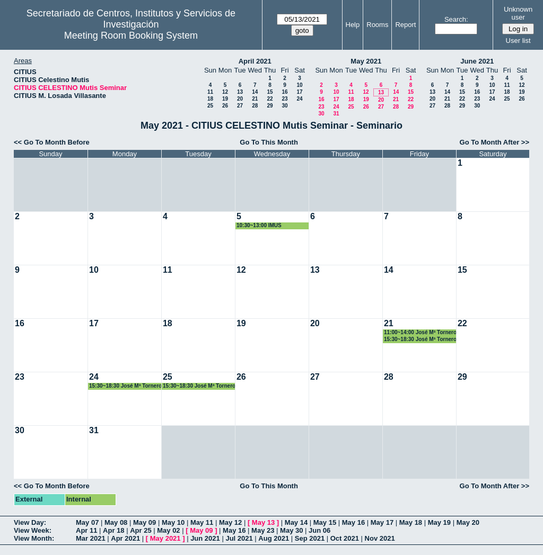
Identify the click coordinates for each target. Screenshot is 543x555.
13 (240, 92)
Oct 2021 (344, 538)
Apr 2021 (125, 538)
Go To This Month (269, 142)
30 (284, 106)
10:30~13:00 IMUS (259, 225)
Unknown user (518, 13)
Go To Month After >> (494, 142)
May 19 (439, 522)
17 (299, 92)
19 (225, 99)
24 (299, 99)
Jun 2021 (205, 538)
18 (210, 99)
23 (284, 99)
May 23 (262, 530)
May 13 (263, 522)
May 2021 (366, 61)
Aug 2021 (273, 538)
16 (284, 92)
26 (225, 106)
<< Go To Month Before (52, 142)
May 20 (468, 522)
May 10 (173, 522)
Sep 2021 (310, 538)
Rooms (377, 25)
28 (255, 106)
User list (518, 40)
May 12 (230, 522)
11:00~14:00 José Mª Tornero (420, 332)
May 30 (291, 530)
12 (225, 92)
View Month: (34, 538)
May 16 (353, 522)
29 (270, 106)
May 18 (410, 522)
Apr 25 (140, 530)
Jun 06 (319, 530)
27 (240, 106)
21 (255, 99)
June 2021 (477, 61)
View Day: (30, 522)
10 (299, 85)
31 (336, 114)
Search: (456, 19)
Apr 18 (113, 530)
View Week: (32, 530)
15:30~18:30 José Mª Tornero (420, 339)
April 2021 (255, 61)
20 (240, 99)
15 (270, 92)
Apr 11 (86, 530)
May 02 (168, 530)
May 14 (296, 522)
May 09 (144, 522)
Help (353, 25)
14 (255, 92)
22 (270, 99)
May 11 (201, 522)
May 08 (115, 522)
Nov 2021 (380, 538)
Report (405, 25)
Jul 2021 (238, 538)
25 (210, 106)
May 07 (87, 522)
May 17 (382, 522)
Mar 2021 (91, 538)
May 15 (324, 522)
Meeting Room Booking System (131, 35)
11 (210, 92)
